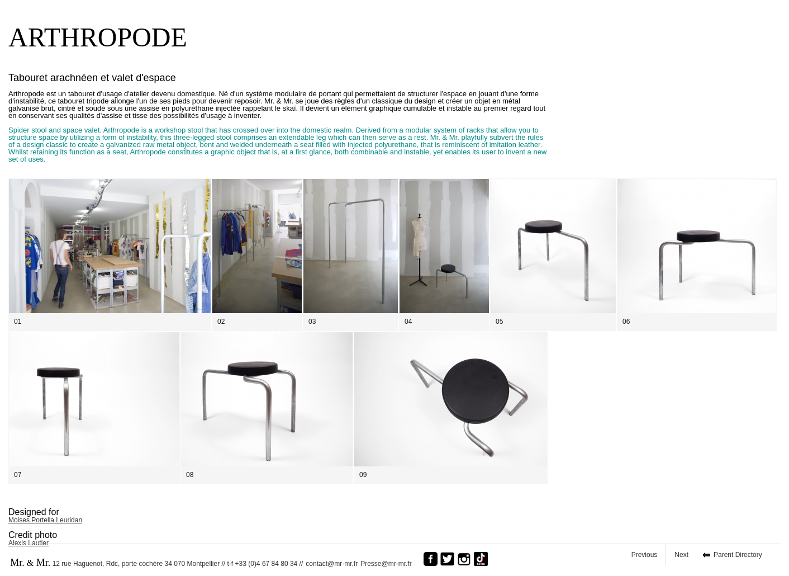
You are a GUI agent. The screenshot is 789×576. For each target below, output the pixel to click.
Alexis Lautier (28, 543)
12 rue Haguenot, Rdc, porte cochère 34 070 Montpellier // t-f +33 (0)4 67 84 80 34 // (156, 562)
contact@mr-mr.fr (332, 564)
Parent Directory (738, 555)
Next (681, 555)
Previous (644, 555)
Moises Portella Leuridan (45, 520)
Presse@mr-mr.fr (388, 564)
